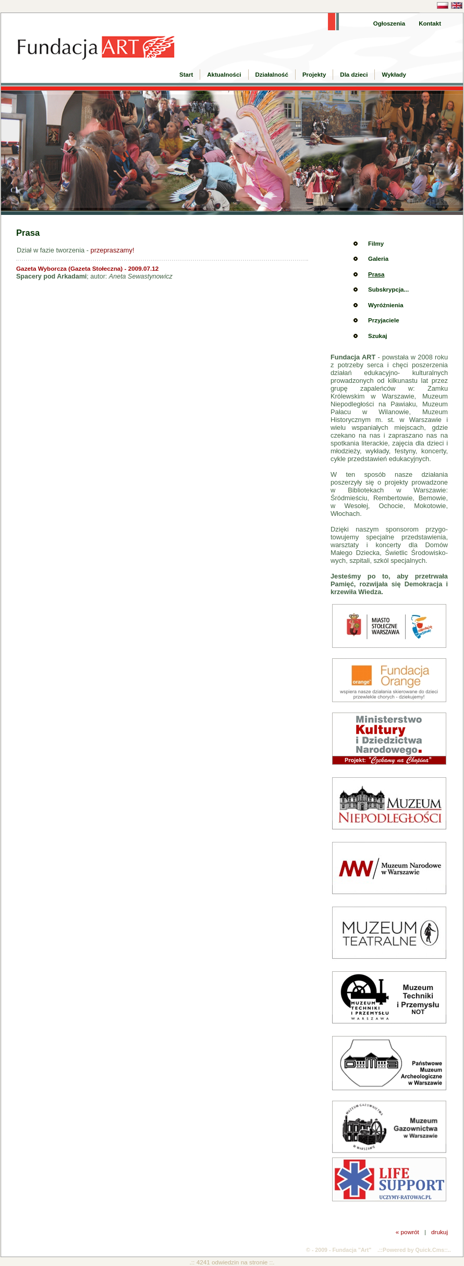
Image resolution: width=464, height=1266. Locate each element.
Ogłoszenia (389, 23)
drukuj (439, 1231)
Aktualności (224, 74)
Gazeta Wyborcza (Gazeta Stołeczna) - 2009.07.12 (87, 268)
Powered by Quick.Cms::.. (417, 1250)
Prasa (376, 274)
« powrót (407, 1231)
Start (186, 74)
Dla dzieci (354, 74)
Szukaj (377, 336)
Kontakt (430, 23)
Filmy (376, 243)
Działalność (271, 74)
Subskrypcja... (388, 289)
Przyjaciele (383, 320)
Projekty (314, 74)
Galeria (378, 259)
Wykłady (394, 74)
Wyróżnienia (386, 305)
